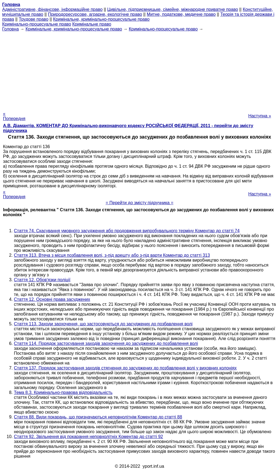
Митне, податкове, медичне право (181, 14)
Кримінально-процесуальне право (36, 24)
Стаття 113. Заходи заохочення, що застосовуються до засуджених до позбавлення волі (103, 324)
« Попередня (14, 116)
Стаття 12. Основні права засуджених (52, 299)
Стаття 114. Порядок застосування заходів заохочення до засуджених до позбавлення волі (106, 343)
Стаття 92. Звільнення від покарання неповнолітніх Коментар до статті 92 (88, 436)
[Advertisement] (139, 70)
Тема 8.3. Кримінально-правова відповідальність (63, 392)
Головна (10, 29)
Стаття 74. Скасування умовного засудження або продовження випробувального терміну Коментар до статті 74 (126, 230)
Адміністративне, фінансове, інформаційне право (52, 9)
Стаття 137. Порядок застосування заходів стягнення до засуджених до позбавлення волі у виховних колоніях (125, 368)
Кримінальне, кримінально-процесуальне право (101, 19)
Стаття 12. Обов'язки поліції (42, 279)
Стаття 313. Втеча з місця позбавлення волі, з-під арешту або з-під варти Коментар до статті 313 (112, 255)
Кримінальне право (91, 24)
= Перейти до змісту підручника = (140, 202)
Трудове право (33, 19)
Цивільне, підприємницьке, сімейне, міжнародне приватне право (172, 9)
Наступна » (259, 116)
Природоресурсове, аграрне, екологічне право (95, 14)
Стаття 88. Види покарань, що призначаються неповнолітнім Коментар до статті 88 (98, 417)
